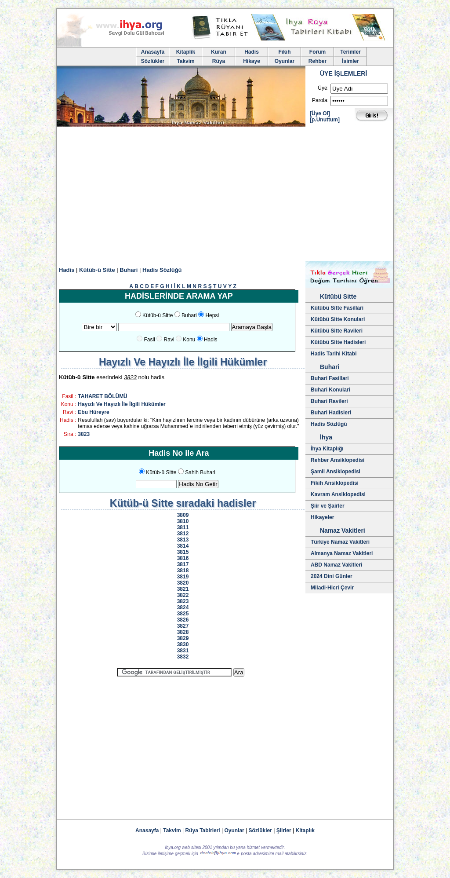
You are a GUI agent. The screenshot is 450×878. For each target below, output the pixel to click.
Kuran (218, 52)
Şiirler (283, 830)
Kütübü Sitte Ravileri (337, 331)
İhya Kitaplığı (327, 449)
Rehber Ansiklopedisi (337, 460)
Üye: (323, 88)
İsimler (350, 61)
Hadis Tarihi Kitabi (333, 354)
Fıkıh (284, 52)
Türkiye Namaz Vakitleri (340, 542)
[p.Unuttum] (325, 120)
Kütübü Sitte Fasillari (337, 308)
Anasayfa (152, 52)
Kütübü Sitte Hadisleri (338, 342)
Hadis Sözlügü (329, 424)
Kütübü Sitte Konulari (338, 319)
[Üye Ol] (320, 113)
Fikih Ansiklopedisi (335, 483)
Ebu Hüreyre (93, 412)
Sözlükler (152, 61)
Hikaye (251, 61)
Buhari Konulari (330, 390)
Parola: (320, 100)
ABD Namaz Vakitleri (336, 565)
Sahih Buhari (200, 472)
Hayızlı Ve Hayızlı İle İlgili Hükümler (121, 404)
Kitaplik (185, 52)
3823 (84, 434)
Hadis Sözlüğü (162, 270)
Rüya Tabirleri (202, 830)
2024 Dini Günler (331, 576)
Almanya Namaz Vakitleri (342, 553)
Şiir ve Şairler (328, 506)
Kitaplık (305, 830)
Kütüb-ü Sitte (97, 270)
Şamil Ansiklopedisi (335, 471)
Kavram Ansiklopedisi (338, 494)
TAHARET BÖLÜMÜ (102, 396)
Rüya (218, 61)
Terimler (350, 52)
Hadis (251, 52)
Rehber (317, 61)
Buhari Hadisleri (331, 413)
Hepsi (212, 315)
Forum (317, 52)
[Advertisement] (225, 195)
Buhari (129, 270)
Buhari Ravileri (329, 401)
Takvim (185, 61)
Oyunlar (284, 61)
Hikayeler (322, 517)
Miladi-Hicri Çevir (332, 588)
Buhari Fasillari (330, 378)
